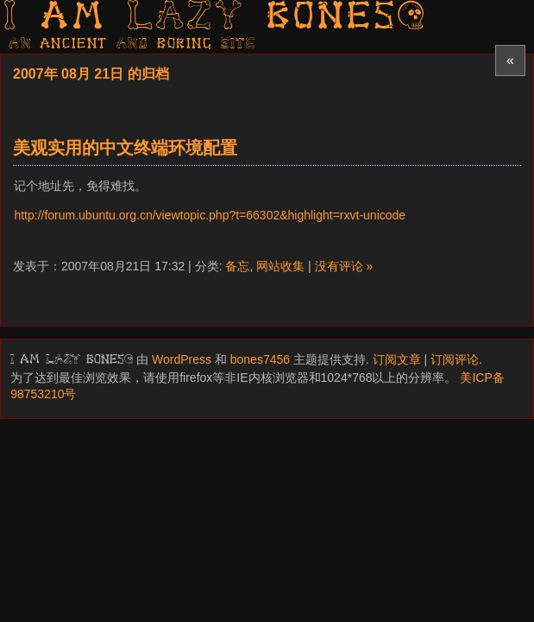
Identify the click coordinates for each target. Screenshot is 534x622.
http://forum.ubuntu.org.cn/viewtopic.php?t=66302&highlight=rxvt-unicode (209, 215)
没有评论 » (344, 266)
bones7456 (260, 359)
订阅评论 (454, 359)
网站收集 (280, 266)
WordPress (181, 359)
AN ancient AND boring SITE (132, 44)
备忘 (237, 266)
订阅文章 (397, 359)
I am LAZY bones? (215, 18)
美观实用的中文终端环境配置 (125, 147)
